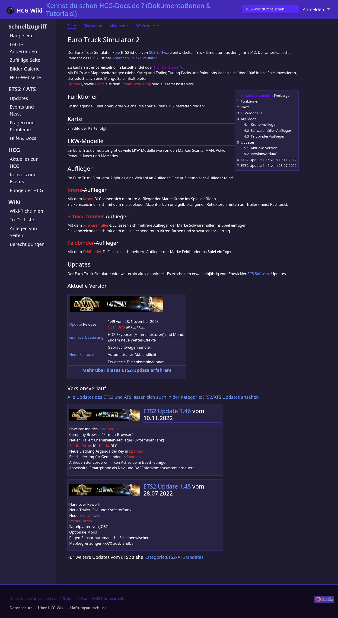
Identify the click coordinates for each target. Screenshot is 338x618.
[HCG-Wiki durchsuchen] (271, 9)
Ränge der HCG (26, 190)
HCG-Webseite (25, 77)
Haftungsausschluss (88, 607)
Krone (74, 189)
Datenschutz (21, 607)
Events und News (22, 110)
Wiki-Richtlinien (26, 211)
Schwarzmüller (85, 216)
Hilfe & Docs (23, 138)
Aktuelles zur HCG (24, 162)
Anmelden (313, 9)
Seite (71, 25)
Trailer (96, 515)
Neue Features (81, 354)
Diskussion (92, 25)
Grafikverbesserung (86, 337)
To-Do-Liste (22, 219)
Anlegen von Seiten (23, 231)
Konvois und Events (23, 178)
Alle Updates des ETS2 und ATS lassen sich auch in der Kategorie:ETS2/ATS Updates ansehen (163, 397)
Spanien (136, 451)
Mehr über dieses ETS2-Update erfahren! (126, 370)
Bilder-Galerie (25, 69)
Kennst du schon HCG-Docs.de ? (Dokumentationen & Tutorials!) (128, 9)
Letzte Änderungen (23, 48)
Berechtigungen (27, 244)
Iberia (104, 445)
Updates (19, 98)
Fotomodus (108, 428)
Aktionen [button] (117, 25)
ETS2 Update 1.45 (167, 486)
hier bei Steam (166, 67)
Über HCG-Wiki (51, 607)
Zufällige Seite (25, 60)
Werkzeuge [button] (146, 25)
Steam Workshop (136, 84)
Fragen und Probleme (22, 126)
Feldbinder (80, 242)
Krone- (85, 515)
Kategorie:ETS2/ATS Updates (174, 557)
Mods (100, 84)
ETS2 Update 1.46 (167, 411)
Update (75, 324)
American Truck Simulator (134, 58)
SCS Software (160, 52)
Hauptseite (21, 35)
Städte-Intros (80, 445)
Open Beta (116, 327)
